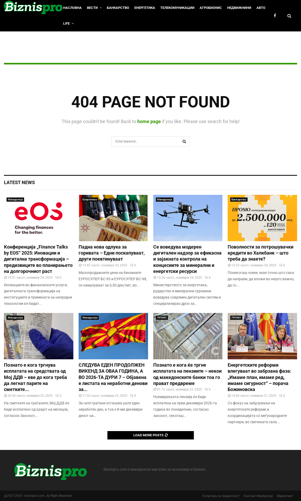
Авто (260, 8)
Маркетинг (285, 496)
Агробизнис (211, 8)
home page (149, 121)
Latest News (19, 182)
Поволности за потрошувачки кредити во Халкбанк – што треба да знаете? (260, 253)
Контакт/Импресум (258, 496)
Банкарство (118, 8)
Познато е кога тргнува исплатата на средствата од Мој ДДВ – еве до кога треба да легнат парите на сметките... (35, 377)
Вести (92, 8)
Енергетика (144, 8)
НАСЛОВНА (72, 8)
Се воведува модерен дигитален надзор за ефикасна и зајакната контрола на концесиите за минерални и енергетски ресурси (187, 259)
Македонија (15, 199)
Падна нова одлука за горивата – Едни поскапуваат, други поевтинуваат (112, 253)
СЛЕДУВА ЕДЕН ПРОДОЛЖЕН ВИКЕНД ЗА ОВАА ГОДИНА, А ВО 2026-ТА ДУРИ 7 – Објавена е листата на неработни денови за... (113, 377)
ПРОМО (162, 317)
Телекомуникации (177, 8)
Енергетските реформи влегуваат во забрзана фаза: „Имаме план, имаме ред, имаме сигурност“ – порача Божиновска (259, 377)
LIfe (66, 23)
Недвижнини (239, 8)
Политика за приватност (220, 496)
